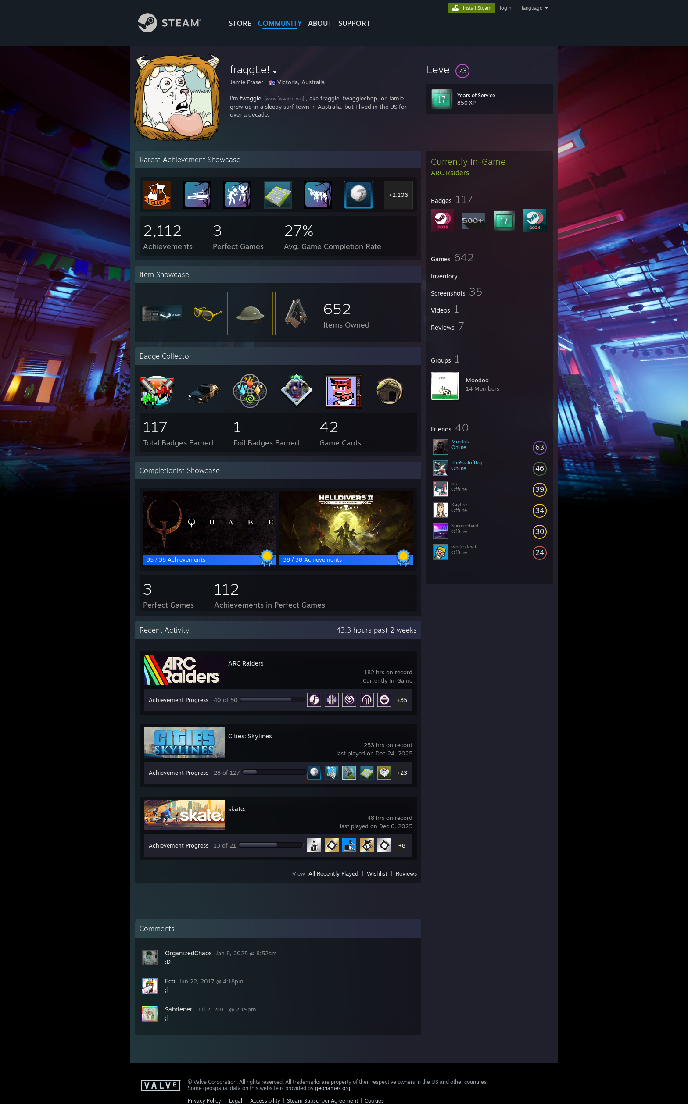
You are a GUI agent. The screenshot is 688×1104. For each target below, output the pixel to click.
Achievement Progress (178, 699)
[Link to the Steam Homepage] (176, 30)
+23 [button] (402, 772)
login (505, 8)
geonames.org (332, 1088)
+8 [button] (401, 845)
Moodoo (477, 380)
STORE (240, 23)
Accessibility (265, 1100)
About (320, 23)
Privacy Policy (204, 1100)
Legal (235, 1100)
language (532, 8)
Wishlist (377, 873)
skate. (237, 808)
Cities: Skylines (250, 736)
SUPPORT (354, 23)
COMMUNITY (280, 23)
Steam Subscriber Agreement (322, 1100)
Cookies (374, 1100)
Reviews (406, 873)
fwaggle (250, 98)
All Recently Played (333, 873)
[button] (489, 69)
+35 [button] (402, 699)
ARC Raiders (246, 663)
